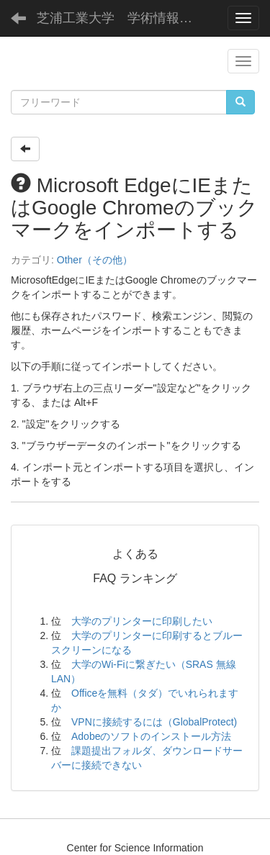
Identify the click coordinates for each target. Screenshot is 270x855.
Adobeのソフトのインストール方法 (151, 736)
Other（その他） (94, 260)
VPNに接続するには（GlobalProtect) (154, 722)
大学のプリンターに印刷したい (141, 621)
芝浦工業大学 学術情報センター (126, 18)
